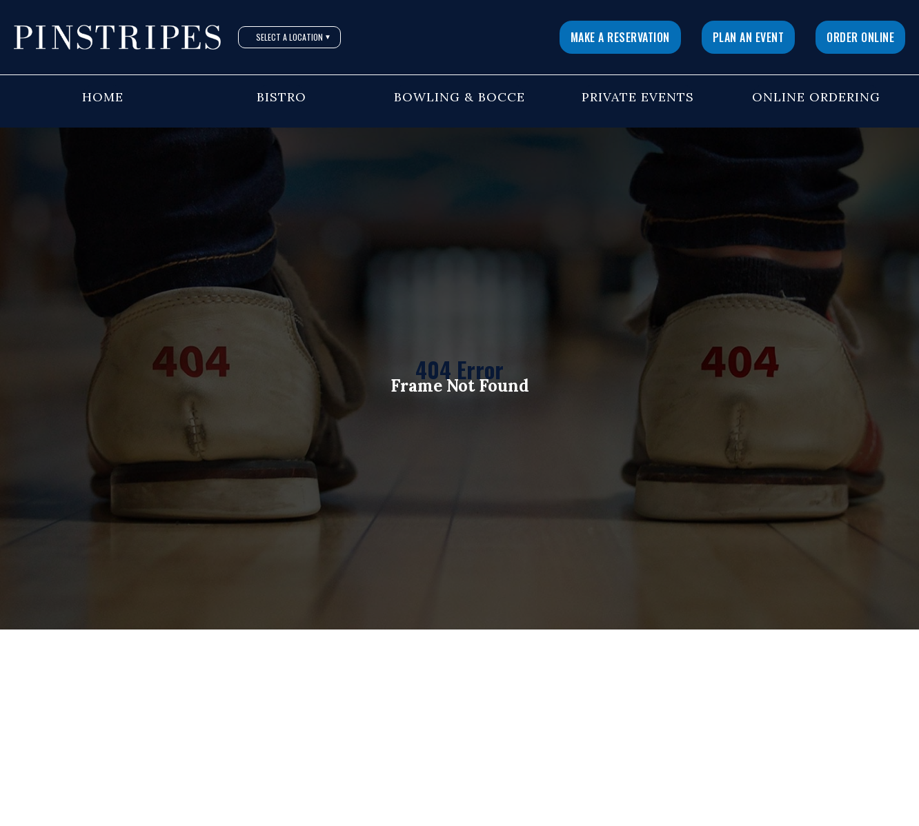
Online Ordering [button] (816, 97)
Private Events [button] (638, 97)
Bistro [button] (281, 97)
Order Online (860, 37)
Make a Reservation (620, 37)
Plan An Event (748, 37)
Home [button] (102, 97)
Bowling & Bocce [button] (459, 97)
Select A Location (293, 37)
